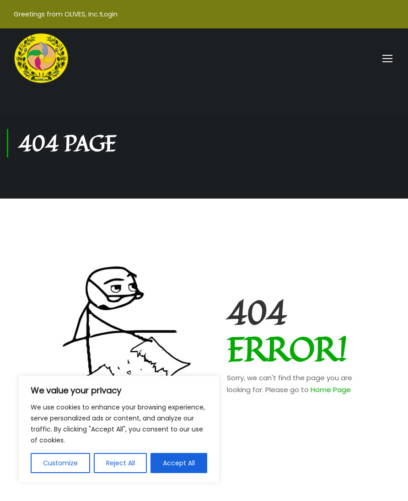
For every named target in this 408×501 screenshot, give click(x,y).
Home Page (331, 389)
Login (109, 14)
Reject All (120, 463)
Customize (60, 463)
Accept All (179, 463)
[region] (119, 429)
